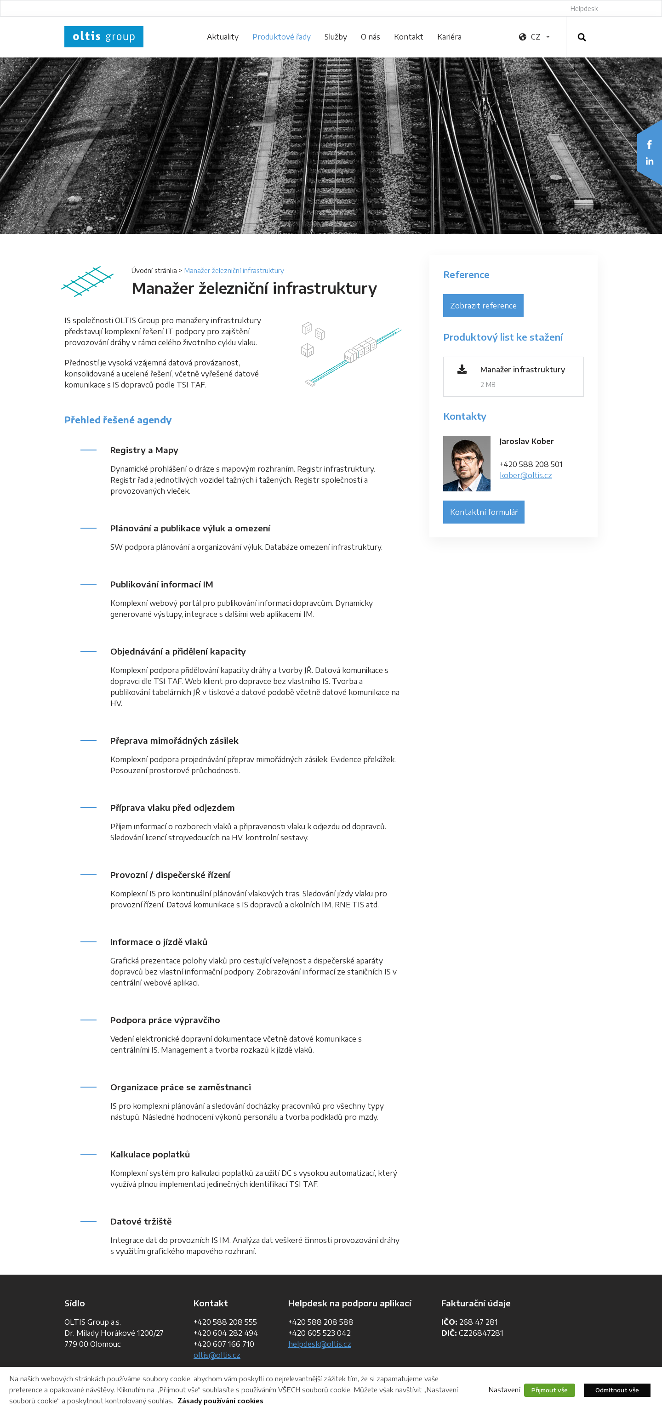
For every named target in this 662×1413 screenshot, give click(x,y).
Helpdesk (584, 8)
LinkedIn (649, 161)
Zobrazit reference (483, 305)
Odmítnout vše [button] (617, 1390)
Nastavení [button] (504, 1389)
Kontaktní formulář (484, 512)
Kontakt (408, 36)
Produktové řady (281, 36)
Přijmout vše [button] (549, 1390)
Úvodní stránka (154, 270)
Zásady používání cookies (220, 1401)
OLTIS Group (103, 36)
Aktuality (223, 36)
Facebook (649, 144)
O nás (370, 36)
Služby (336, 36)
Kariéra (449, 36)
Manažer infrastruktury (522, 369)
